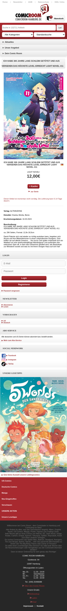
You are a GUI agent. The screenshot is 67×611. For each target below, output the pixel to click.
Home (5, 2)
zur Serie (33, 192)
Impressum (28, 606)
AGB (30, 2)
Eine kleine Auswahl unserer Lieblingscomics (21, 475)
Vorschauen (7, 505)
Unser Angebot (12, 48)
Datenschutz (43, 2)
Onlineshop (34, 594)
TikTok (8, 364)
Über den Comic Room (33, 586)
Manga (5, 493)
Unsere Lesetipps (9, 517)
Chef (33, 602)
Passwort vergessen (12, 291)
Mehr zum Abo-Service (12, 340)
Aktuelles (9, 42)
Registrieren (24, 284)
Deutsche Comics (9, 487)
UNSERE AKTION (9, 511)
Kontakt (40, 606)
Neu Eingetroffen (9, 499)
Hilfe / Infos (59, 2)
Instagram (9, 360)
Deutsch (7, 323)
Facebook (9, 355)
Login (24, 278)
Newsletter (18, 2)
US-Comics (7, 481)
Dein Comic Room (13, 53)
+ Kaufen (33, 186)
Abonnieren (8, 305)
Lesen (6, 307)
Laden (33, 598)
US (5, 321)
